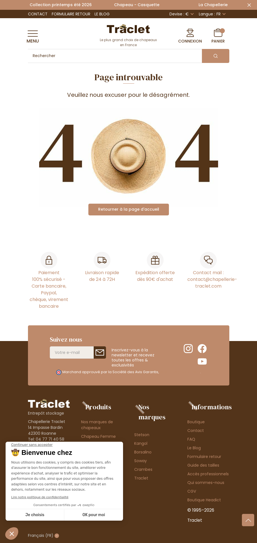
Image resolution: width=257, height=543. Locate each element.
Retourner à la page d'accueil (128, 209)
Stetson (141, 435)
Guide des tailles (203, 465)
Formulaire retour (71, 14)
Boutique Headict (204, 500)
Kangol (140, 443)
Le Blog (102, 14)
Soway (140, 461)
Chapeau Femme (98, 436)
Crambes (143, 469)
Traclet (141, 478)
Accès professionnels (208, 474)
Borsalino (143, 452)
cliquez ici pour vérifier (180, 372)
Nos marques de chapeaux (97, 425)
